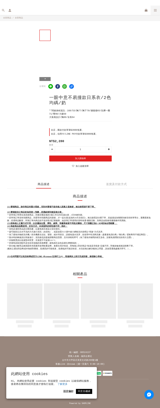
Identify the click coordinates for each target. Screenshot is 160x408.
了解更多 (63, 384)
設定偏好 (68, 391)
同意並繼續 (84, 391)
